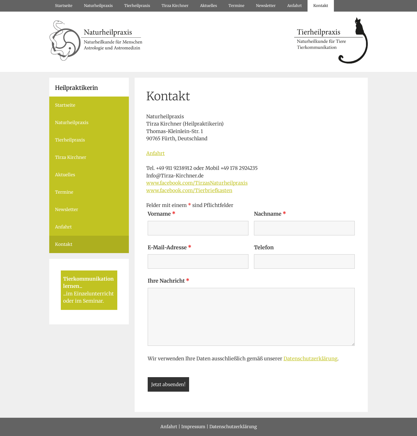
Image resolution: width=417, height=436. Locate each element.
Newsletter (266, 5)
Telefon (264, 247)
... (80, 286)
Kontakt (320, 5)
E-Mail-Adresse (169, 247)
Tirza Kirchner (175, 5)
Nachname (270, 213)
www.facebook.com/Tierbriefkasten (189, 190)
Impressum (193, 426)
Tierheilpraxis (137, 5)
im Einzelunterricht (90, 293)
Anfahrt (294, 5)
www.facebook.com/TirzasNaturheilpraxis (197, 183)
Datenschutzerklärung (310, 358)
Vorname (161, 213)
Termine (236, 5)
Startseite (63, 5)
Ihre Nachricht (168, 280)
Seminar (93, 301)
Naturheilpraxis (98, 5)
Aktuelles (208, 5)
